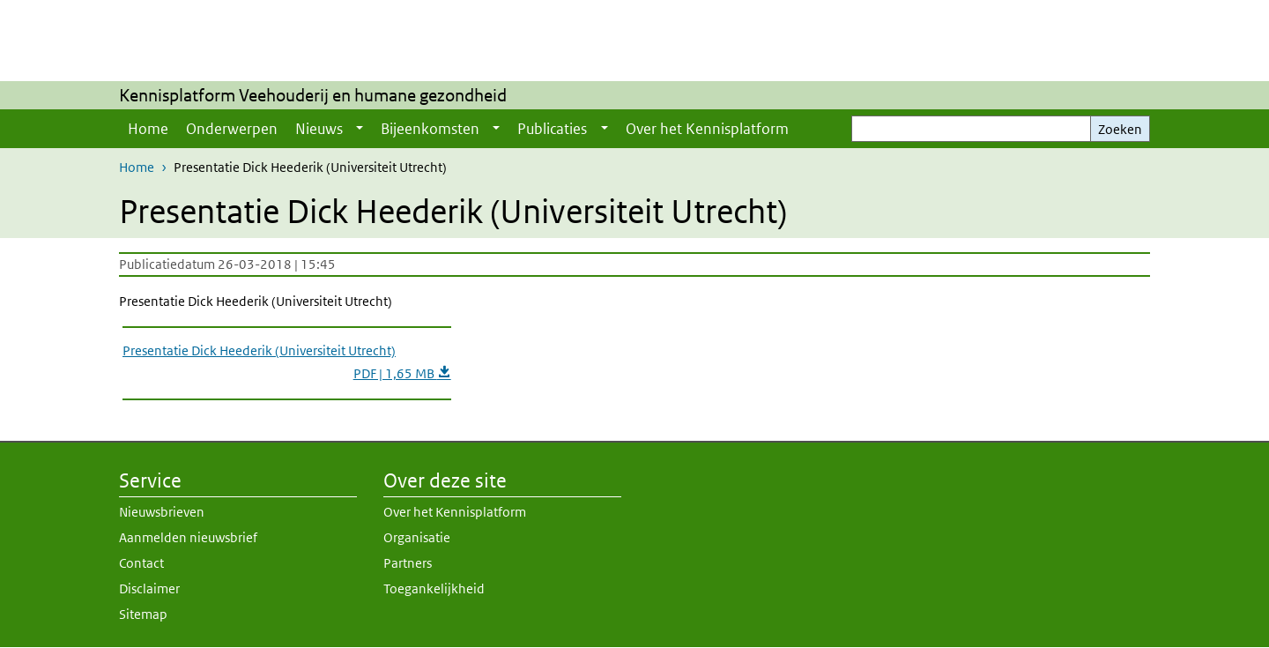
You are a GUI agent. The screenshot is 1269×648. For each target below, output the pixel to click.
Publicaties (552, 128)
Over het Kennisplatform (707, 128)
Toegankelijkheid (434, 588)
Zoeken (1120, 129)
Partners (407, 563)
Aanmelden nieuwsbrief (188, 537)
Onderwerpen (232, 128)
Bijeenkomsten (430, 128)
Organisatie (416, 537)
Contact (141, 563)
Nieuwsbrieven (161, 511)
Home (148, 128)
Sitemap (143, 614)
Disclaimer (149, 588)
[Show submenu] (359, 128)
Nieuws (319, 128)
